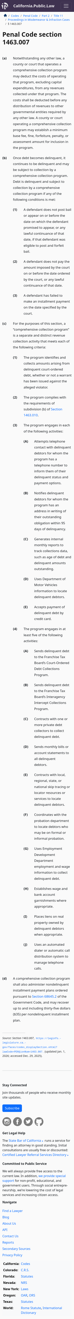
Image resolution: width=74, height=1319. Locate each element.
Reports (8, 1242)
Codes (15, 16)
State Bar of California (25, 1140)
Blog (5, 1217)
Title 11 (58, 16)
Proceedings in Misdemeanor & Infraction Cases (39, 20)
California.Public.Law (33, 5)
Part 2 (46, 16)
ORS (32, 1295)
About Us (9, 1223)
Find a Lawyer (12, 1211)
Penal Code (30, 16)
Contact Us (10, 1236)
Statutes (27, 1276)
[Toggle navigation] (66, 6)
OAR (24, 1295)
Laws (24, 1289)
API (4, 1230)
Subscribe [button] (12, 1108)
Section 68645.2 (44, 996)
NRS (24, 1283)
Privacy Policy (12, 1255)
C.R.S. (25, 1270)
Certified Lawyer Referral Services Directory (34, 1155)
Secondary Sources (16, 1249)
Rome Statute (31, 1308)
